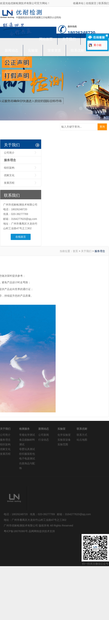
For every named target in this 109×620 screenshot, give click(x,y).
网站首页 (46, 39)
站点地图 (82, 439)
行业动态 (43, 439)
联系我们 (103, 3)
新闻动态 (11, 50)
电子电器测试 (27, 458)
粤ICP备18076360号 (16, 531)
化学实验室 (64, 434)
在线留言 (91, 3)
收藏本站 (78, 3)
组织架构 (9, 167)
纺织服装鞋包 (27, 453)
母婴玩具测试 (27, 449)
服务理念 (10, 160)
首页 (75, 251)
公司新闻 (43, 434)
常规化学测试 (27, 434)
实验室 (33, 50)
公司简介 (9, 152)
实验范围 (63, 444)
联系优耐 (77, 50)
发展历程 (9, 182)
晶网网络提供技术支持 (42, 531)
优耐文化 (9, 175)
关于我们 (69, 39)
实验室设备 (64, 439)
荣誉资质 (54, 50)
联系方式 (82, 434)
